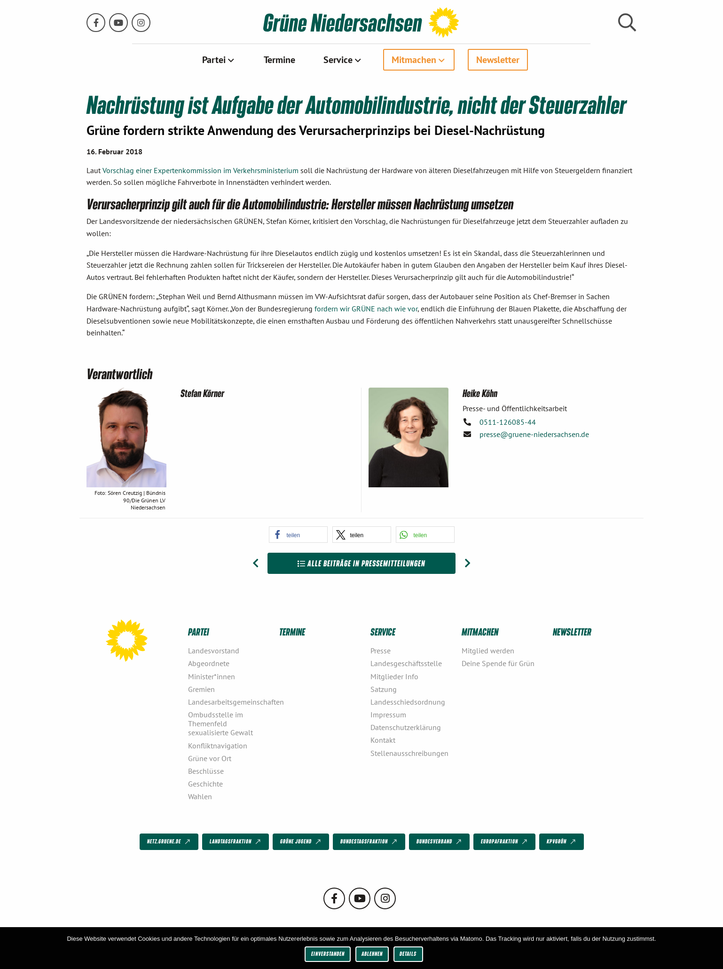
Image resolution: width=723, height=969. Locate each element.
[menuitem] (219, 60)
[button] (298, 534)
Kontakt (382, 740)
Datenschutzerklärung (405, 727)
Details (408, 954)
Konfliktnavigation (217, 745)
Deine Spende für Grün (498, 663)
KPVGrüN (562, 842)
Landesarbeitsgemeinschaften (230, 702)
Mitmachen (414, 60)
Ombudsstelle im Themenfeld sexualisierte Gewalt (220, 723)
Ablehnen (372, 954)
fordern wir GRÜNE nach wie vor (365, 308)
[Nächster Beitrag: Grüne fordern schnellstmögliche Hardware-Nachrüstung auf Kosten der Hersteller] (467, 563)
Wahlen (200, 796)
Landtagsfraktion (236, 842)
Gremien (201, 688)
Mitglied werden (488, 650)
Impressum (388, 714)
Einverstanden (328, 954)
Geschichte (205, 783)
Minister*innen (211, 676)
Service (338, 60)
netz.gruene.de (169, 842)
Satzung (383, 688)
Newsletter (497, 60)
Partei (214, 60)
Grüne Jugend (301, 842)
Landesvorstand (213, 650)
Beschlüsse (206, 771)
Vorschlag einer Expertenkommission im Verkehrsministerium (200, 170)
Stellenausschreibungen (409, 752)
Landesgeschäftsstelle (406, 663)
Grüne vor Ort (209, 757)
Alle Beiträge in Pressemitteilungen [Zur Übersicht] (361, 563)
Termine (279, 60)
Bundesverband (440, 842)
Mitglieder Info (394, 676)
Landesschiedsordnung (407, 702)
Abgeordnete (208, 663)
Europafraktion (505, 842)
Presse (380, 650)
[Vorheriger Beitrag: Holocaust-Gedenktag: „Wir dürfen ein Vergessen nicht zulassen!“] (255, 563)
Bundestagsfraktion (369, 842)
